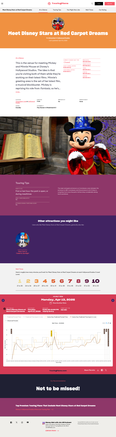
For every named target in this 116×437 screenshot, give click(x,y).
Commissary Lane (21, 101)
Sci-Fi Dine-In (93, 190)
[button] (103, 323)
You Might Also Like (73, 10)
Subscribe (109, 3)
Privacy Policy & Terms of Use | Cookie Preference (88, 423)
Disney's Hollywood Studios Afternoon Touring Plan (34, 409)
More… (18, 92)
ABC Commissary (70, 190)
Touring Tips (57, 10)
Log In (98, 3)
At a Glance (43, 10)
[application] (58, 343)
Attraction (51, 38)
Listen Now (53, 430)
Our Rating (102, 10)
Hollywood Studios (63, 38)
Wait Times (89, 10)
